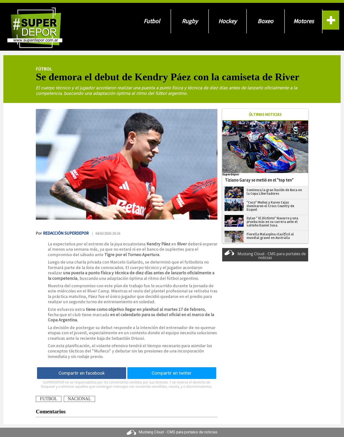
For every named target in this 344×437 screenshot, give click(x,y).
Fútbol (44, 69)
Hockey (227, 21)
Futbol (152, 21)
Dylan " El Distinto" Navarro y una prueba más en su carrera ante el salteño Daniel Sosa (272, 221)
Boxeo (265, 21)
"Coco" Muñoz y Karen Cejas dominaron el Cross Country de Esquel (270, 205)
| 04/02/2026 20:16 (106, 233)
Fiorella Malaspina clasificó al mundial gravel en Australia (270, 236)
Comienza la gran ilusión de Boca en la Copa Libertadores (274, 192)
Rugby (190, 21)
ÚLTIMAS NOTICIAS (265, 115)
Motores (303, 21)
